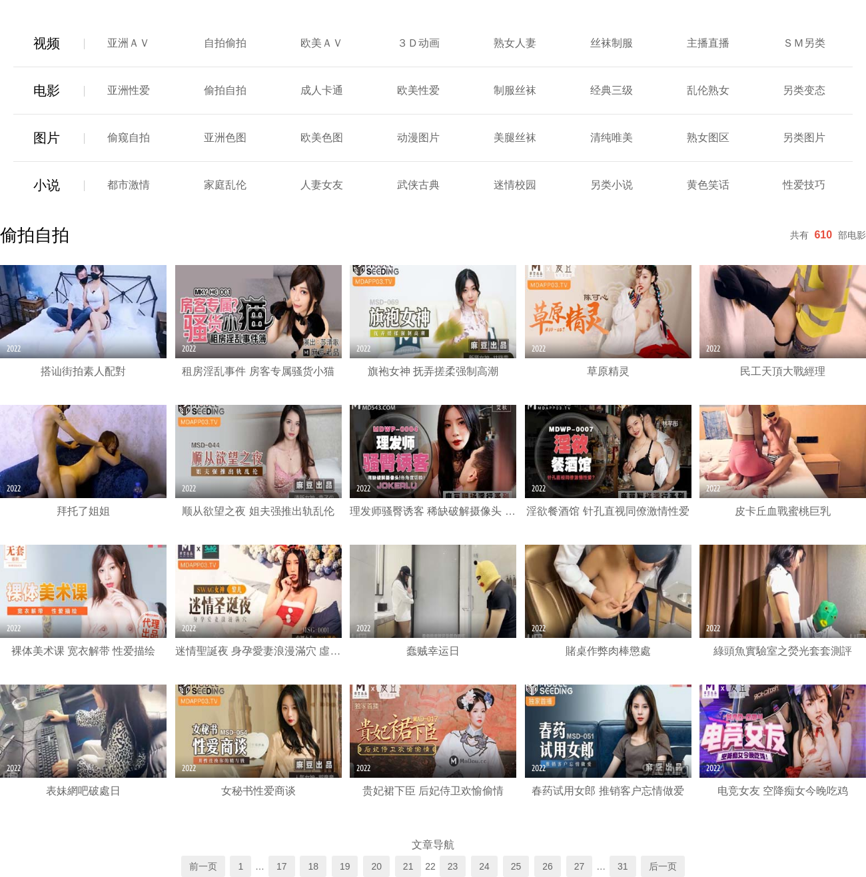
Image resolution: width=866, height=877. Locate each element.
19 (345, 866)
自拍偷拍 (225, 43)
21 (408, 866)
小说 (46, 185)
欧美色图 (321, 137)
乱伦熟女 (708, 90)
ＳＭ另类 (804, 43)
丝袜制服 (611, 43)
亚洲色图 (225, 137)
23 (453, 866)
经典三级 (611, 90)
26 (547, 866)
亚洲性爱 (128, 90)
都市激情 (128, 184)
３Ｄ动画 (418, 43)
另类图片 (804, 137)
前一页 (203, 866)
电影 (46, 90)
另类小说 (611, 184)
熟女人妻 (515, 43)
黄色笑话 (708, 184)
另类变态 (804, 90)
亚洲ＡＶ (128, 43)
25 (516, 866)
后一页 (663, 866)
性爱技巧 (804, 184)
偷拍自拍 (225, 90)
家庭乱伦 (225, 184)
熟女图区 (708, 137)
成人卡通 (321, 90)
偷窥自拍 (128, 137)
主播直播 (708, 43)
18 (313, 866)
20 (376, 866)
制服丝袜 (515, 90)
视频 (46, 43)
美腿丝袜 (515, 137)
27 (579, 866)
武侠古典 (418, 184)
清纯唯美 (611, 137)
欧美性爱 (418, 90)
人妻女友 (321, 184)
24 (484, 866)
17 (281, 866)
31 (623, 866)
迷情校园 (515, 184)
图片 (46, 138)
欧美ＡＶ (321, 43)
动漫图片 (418, 137)
